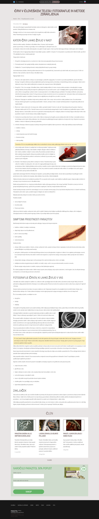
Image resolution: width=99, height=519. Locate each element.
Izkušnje (13, 505)
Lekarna (48, 505)
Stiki (54, 505)
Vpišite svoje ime (17, 472)
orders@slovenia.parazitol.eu (17, 512)
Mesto (37, 505)
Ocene (31, 505)
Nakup (29, 491)
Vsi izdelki (49, 460)
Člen (42, 505)
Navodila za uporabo (23, 505)
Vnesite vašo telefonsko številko (20, 480)
